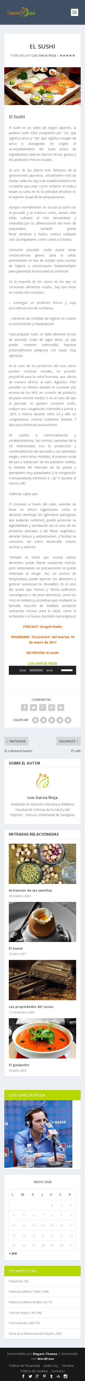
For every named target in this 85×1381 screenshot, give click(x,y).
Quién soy (50, 1365)
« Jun (13, 1253)
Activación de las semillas (30, 890)
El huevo (16, 948)
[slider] (36, 670)
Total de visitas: (19, 1313)
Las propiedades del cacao (31, 1006)
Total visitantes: (19, 1323)
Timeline (67, 1365)
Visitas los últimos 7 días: (25, 1292)
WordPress (45, 1359)
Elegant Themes (45, 1354)
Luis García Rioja (44, 55)
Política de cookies (34, 1371)
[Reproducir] (14, 670)
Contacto (58, 1371)
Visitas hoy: (16, 1281)
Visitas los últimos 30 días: (26, 1302)
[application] (42, 670)
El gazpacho (19, 1065)
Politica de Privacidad (24, 1365)
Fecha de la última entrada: (26, 1334)
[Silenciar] (57, 670)
